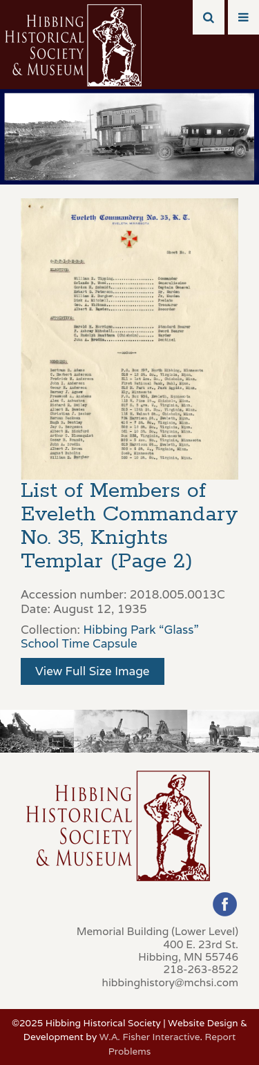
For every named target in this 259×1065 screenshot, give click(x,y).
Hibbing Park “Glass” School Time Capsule (110, 636)
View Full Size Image (92, 671)
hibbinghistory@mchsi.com (170, 982)
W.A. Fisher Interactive (149, 1036)
